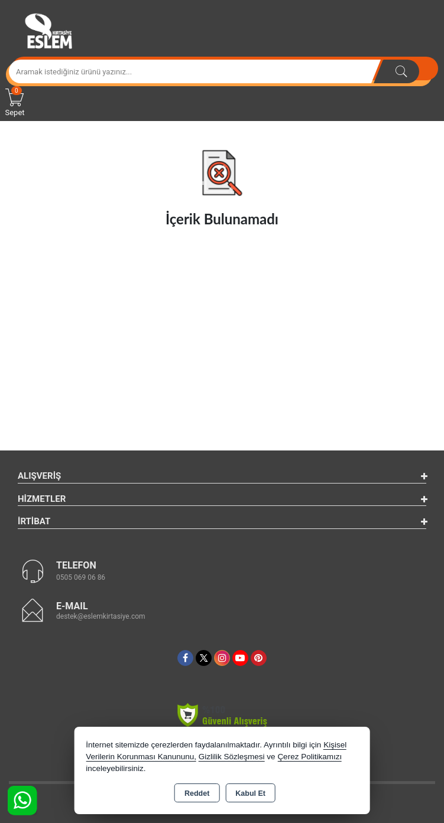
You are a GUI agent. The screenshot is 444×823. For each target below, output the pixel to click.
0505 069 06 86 (80, 577)
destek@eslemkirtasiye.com (100, 616)
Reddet (196, 793)
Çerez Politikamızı (309, 756)
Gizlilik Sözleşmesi (232, 756)
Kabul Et (250, 793)
